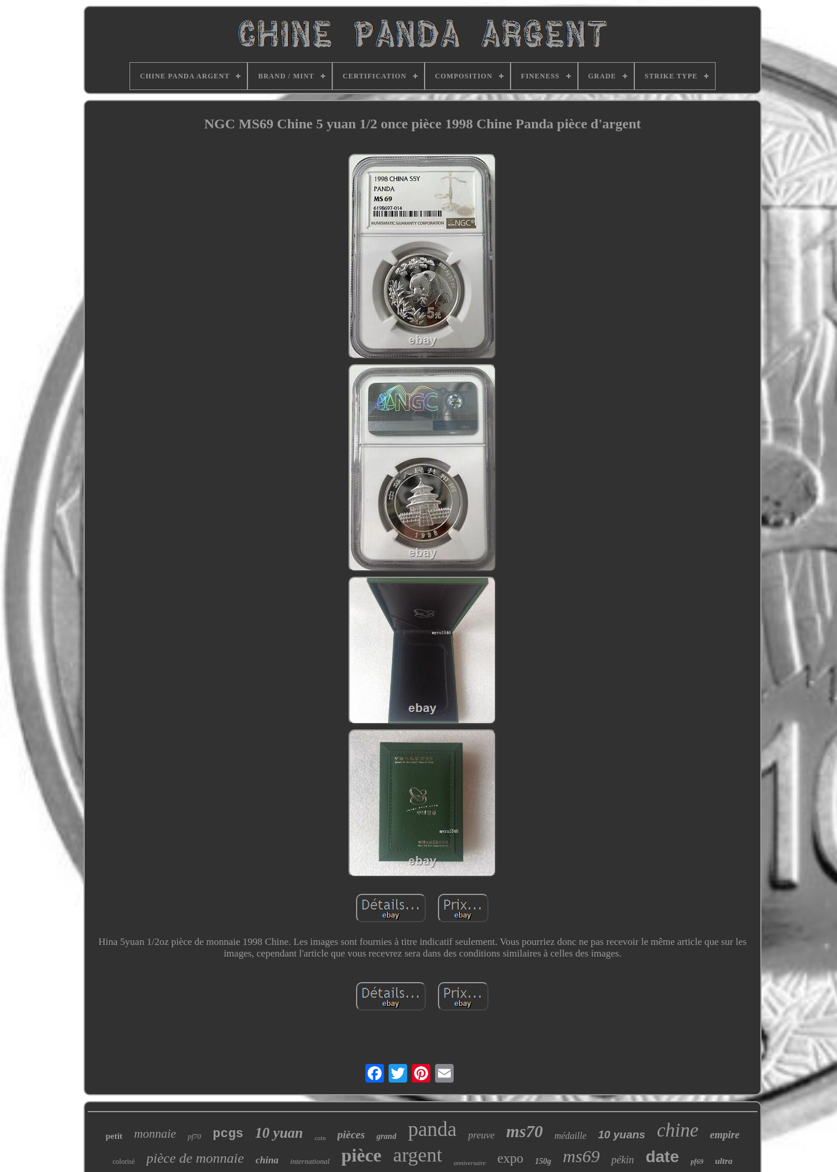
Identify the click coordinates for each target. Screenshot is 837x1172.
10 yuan (279, 1133)
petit (114, 1136)
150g (543, 1161)
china (267, 1160)
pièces (351, 1134)
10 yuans (621, 1134)
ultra (723, 1161)
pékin (622, 1160)
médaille (570, 1136)
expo (510, 1158)
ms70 (524, 1131)
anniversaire (470, 1162)
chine (677, 1130)
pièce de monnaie (195, 1158)
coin (320, 1137)
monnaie (155, 1134)
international (310, 1161)
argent (417, 1155)
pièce (362, 1155)
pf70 (194, 1136)
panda (432, 1129)
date (662, 1157)
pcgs (228, 1134)
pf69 (697, 1161)
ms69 (581, 1156)
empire (724, 1135)
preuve (481, 1135)
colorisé (124, 1161)
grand (386, 1136)
